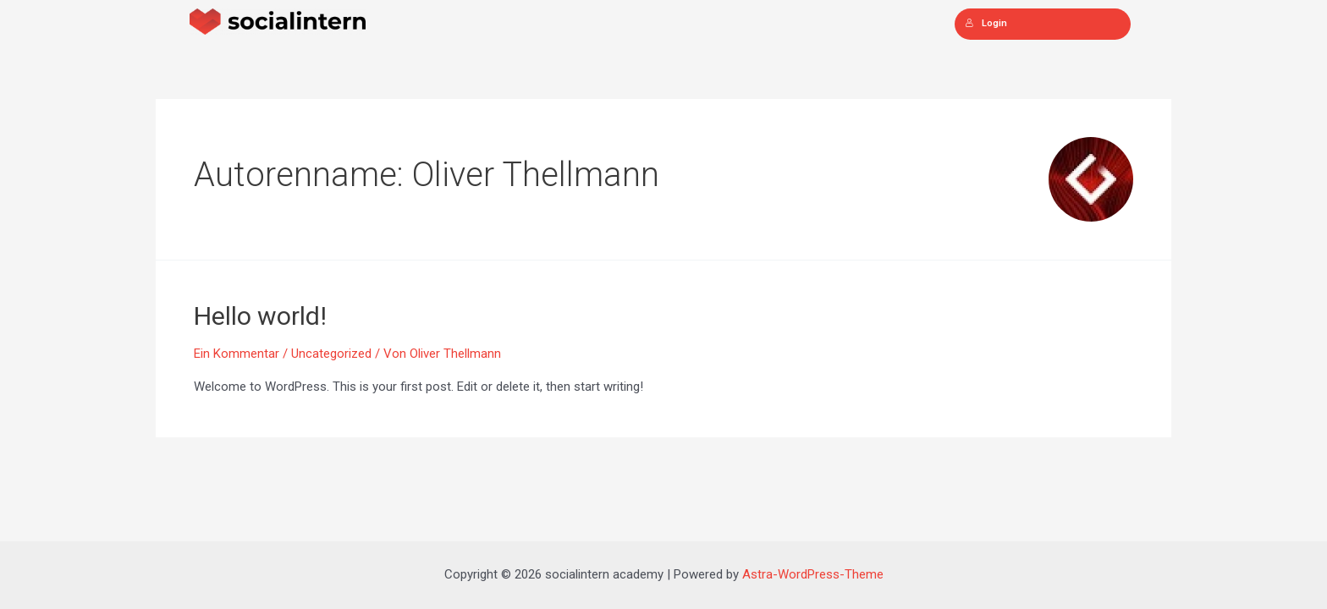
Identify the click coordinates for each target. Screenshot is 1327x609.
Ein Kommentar (236, 353)
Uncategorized (331, 353)
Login (986, 23)
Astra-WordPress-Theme (813, 574)
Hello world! (260, 316)
